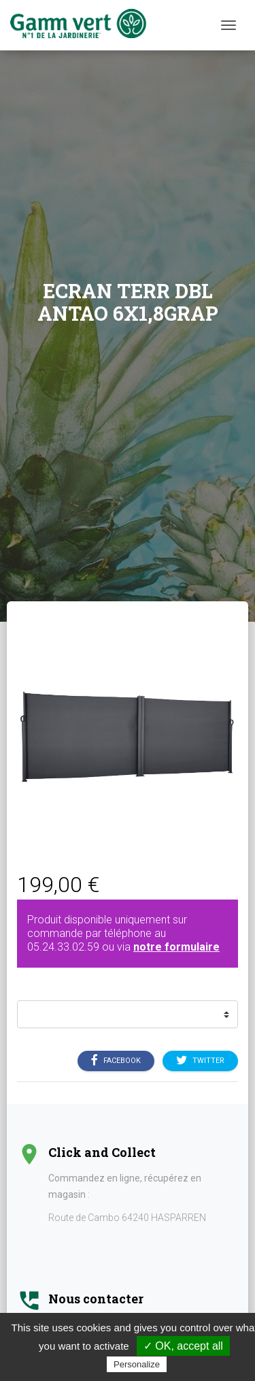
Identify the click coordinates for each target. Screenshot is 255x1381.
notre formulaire (176, 946)
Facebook (116, 1061)
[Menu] (228, 25)
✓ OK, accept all (183, 1346)
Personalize (137, 1364)
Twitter (200, 1061)
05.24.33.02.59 (63, 946)
